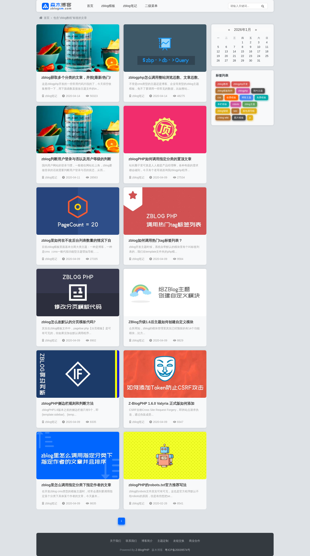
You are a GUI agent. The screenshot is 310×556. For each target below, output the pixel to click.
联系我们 (131, 540)
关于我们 (115, 540)
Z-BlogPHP (142, 549)
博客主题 (246, 97)
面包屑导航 (249, 111)
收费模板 (231, 97)
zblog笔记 (130, 6)
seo (235, 111)
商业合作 (194, 540)
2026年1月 (242, 30)
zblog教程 (222, 84)
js (250, 117)
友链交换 (178, 540)
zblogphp (243, 90)
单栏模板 (222, 104)
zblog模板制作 (225, 90)
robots (235, 104)
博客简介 (147, 540)
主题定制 (162, 540)
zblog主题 (250, 104)
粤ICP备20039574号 (177, 549)
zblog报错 (222, 111)
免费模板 (261, 97)
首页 (90, 6)
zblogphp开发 (240, 84)
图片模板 (239, 117)
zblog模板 (108, 6)
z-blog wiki (223, 117)
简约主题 (258, 90)
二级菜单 (151, 6)
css (219, 97)
